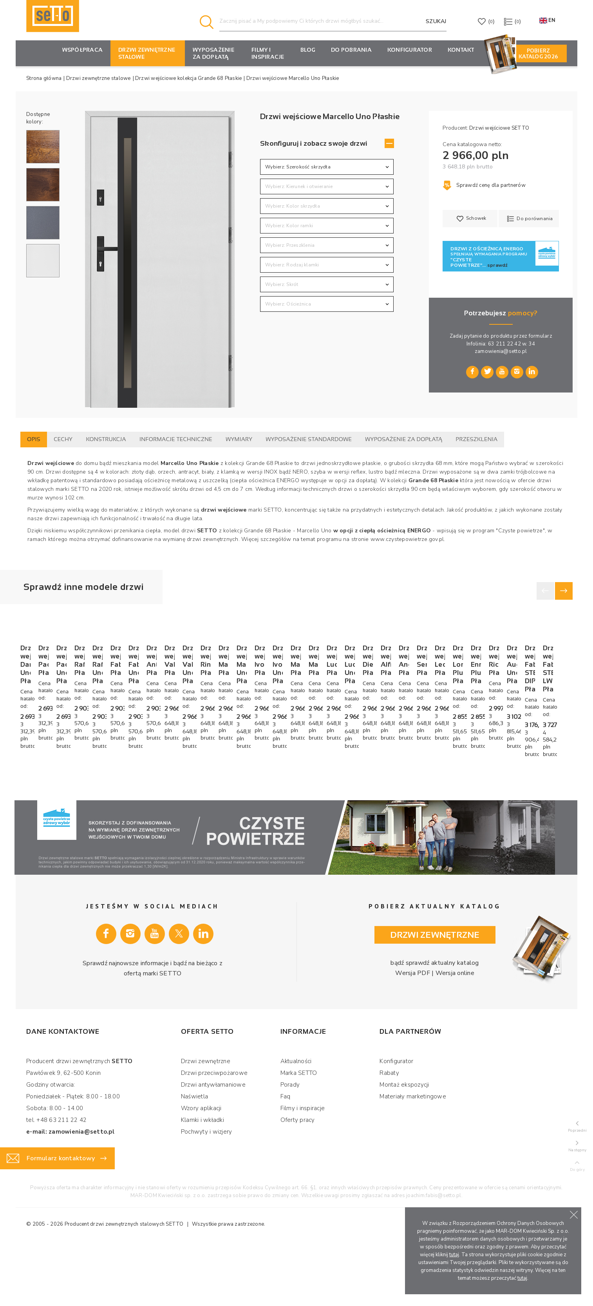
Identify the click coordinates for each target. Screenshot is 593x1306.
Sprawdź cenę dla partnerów (484, 185)
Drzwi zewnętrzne (205, 1122)
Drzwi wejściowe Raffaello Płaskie (398, 781)
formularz (540, 336)
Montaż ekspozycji (404, 1146)
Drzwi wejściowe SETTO (499, 128)
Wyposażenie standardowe (309, 439)
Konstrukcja (106, 439)
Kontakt (461, 50)
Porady (290, 1146)
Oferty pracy (297, 1181)
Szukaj (436, 21)
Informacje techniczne (175, 439)
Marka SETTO (298, 1134)
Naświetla (194, 1157)
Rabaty (389, 1134)
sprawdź (497, 265)
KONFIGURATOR (409, 50)
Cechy (63, 439)
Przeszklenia (477, 439)
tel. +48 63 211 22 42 (56, 1181)
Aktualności (296, 1122)
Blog (307, 50)
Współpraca (82, 50)
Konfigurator (396, 1122)
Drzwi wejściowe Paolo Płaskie (169, 781)
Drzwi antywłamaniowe (213, 1146)
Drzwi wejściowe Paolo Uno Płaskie (288, 781)
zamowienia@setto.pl (501, 351)
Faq (285, 1157)
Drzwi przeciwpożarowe (214, 1134)
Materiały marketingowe (413, 1157)
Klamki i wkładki (202, 1181)
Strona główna (43, 78)
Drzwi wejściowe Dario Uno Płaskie (63, 781)
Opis (33, 439)
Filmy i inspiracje (267, 53)
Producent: (455, 128)
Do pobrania (351, 50)
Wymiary (239, 439)
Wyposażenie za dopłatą (213, 53)
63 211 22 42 (504, 343)
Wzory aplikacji (201, 1169)
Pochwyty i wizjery (206, 1193)
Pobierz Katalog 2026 (538, 54)
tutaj (454, 1254)
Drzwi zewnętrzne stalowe (146, 53)
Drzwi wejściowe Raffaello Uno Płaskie (510, 781)
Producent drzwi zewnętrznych (102, 1285)
